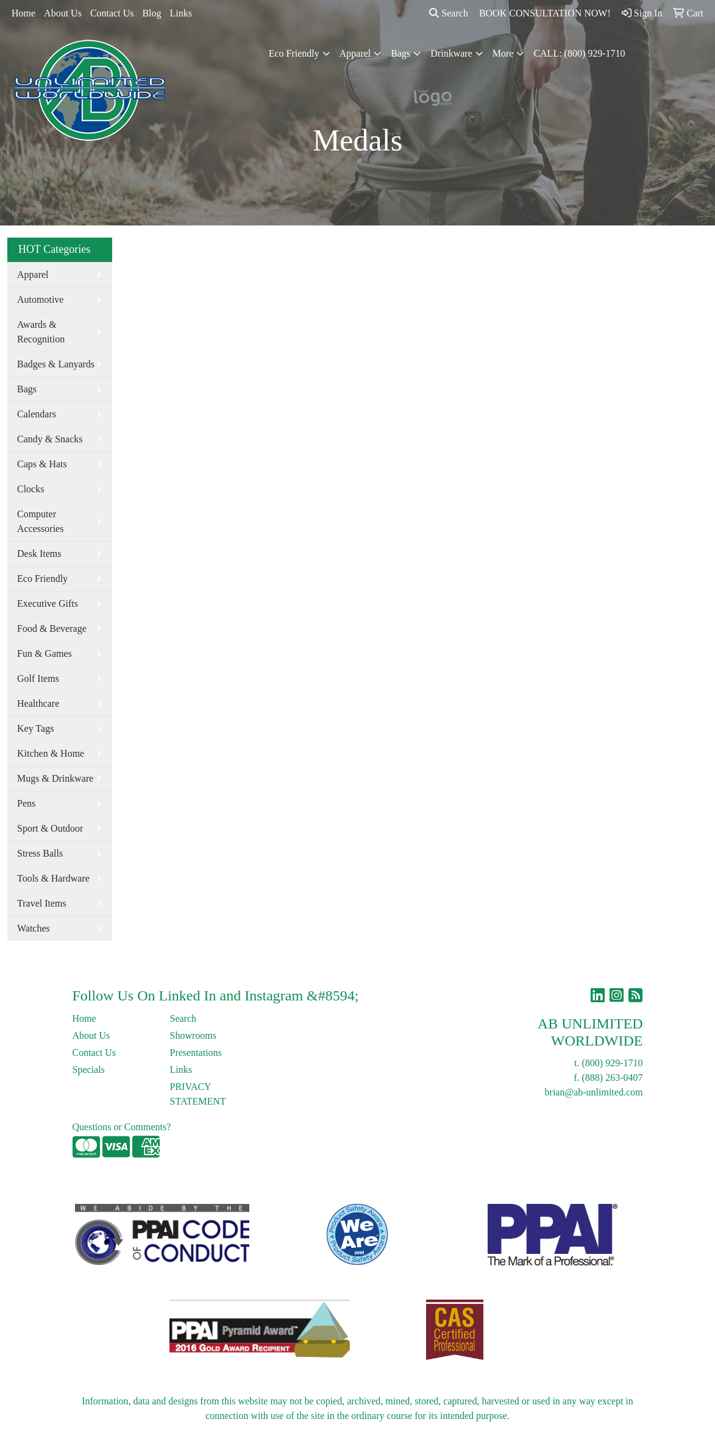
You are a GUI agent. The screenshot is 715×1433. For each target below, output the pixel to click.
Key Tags (35, 728)
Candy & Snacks (50, 439)
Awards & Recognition (41, 331)
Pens (26, 803)
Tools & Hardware (53, 878)
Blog (151, 13)
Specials (89, 1069)
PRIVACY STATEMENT (197, 1093)
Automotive (40, 299)
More (503, 53)
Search (448, 13)
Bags (400, 53)
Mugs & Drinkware (55, 778)
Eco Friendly (294, 53)
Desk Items (39, 553)
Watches (33, 928)
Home (23, 13)
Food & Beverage (52, 628)
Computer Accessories (40, 521)
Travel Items (41, 903)
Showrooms (192, 1035)
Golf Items (38, 678)
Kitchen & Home (50, 753)
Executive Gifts (47, 603)
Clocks (30, 489)
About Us (63, 13)
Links (181, 13)
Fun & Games (44, 653)
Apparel (355, 53)
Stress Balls (40, 853)
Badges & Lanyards (55, 364)
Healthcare (38, 703)
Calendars (36, 414)
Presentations (195, 1052)
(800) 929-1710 (612, 1063)
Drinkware (451, 53)
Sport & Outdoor (50, 828)
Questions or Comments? (122, 1127)
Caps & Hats (42, 464)
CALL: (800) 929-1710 (579, 53)
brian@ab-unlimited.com (594, 1092)
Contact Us (112, 13)
